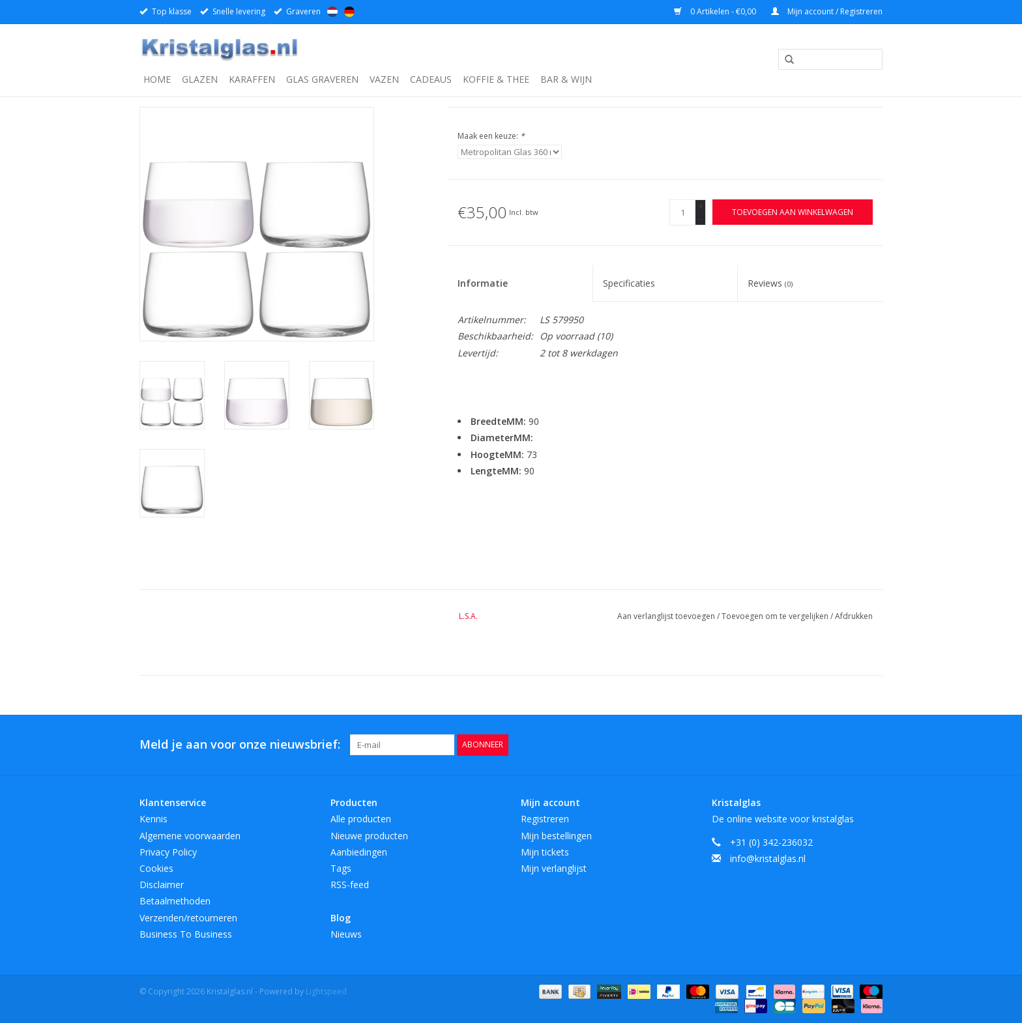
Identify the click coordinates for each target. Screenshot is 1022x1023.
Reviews (770, 283)
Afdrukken (854, 616)
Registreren (545, 819)
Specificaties (629, 283)
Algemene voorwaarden (190, 835)
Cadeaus (431, 79)
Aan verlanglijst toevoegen (667, 616)
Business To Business (185, 934)
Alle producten (360, 819)
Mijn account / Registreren (827, 11)
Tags (340, 868)
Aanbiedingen (358, 852)
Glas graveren (322, 79)
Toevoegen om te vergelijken (776, 616)
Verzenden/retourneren (188, 918)
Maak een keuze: (491, 135)
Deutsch (349, 12)
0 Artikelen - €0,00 (716, 11)
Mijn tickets (545, 852)
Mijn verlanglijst (554, 868)
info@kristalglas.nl (768, 858)
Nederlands (332, 12)
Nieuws (346, 934)
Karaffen (252, 79)
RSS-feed (349, 884)
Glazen (200, 79)
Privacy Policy (168, 852)
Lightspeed (326, 991)
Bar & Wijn (566, 79)
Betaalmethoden (175, 901)
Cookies (156, 868)
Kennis (153, 819)
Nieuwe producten (369, 835)
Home (157, 79)
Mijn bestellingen (556, 835)
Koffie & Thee (496, 79)
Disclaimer (161, 884)
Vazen (384, 79)
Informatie (483, 283)
